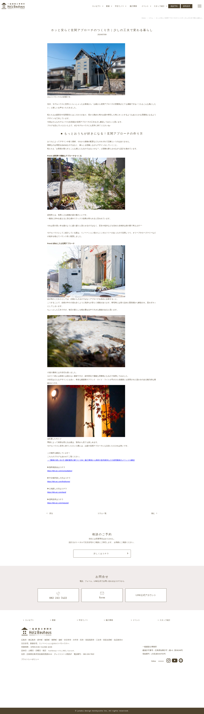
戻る (51, 513)
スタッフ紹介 (159, 6)
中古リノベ (119, 6)
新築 (108, 6)
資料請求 (186, 6)
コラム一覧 (102, 513)
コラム (151, 18)
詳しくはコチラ (101, 554)
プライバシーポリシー (30, 659)
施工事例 (133, 6)
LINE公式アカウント (146, 595)
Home (144, 18)
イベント (145, 6)
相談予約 (174, 6)
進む (153, 513)
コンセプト (96, 6)
